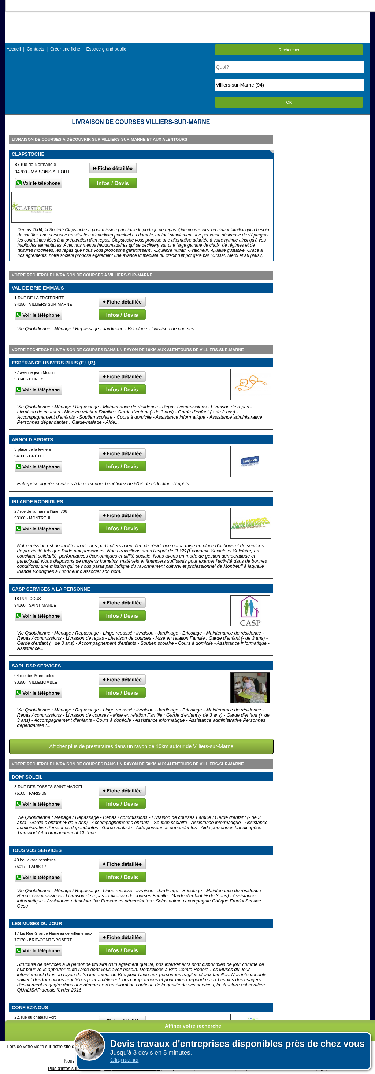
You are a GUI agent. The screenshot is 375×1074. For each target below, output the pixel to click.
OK (289, 102)
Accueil (14, 49)
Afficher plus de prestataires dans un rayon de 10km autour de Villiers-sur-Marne (141, 746)
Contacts (35, 49)
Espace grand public (106, 49)
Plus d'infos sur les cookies (74, 1068)
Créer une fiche (65, 49)
